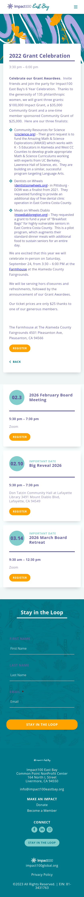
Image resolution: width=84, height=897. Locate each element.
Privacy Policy (42, 874)
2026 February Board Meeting (51, 397)
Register (20, 348)
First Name (20, 639)
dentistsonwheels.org (31, 185)
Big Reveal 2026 (52, 464)
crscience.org (25, 134)
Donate (42, 805)
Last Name (19, 665)
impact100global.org (42, 865)
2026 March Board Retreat (52, 538)
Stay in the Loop (42, 842)
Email (17, 692)
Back (15, 362)
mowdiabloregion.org (31, 215)
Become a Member (42, 810)
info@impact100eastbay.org (42, 789)
